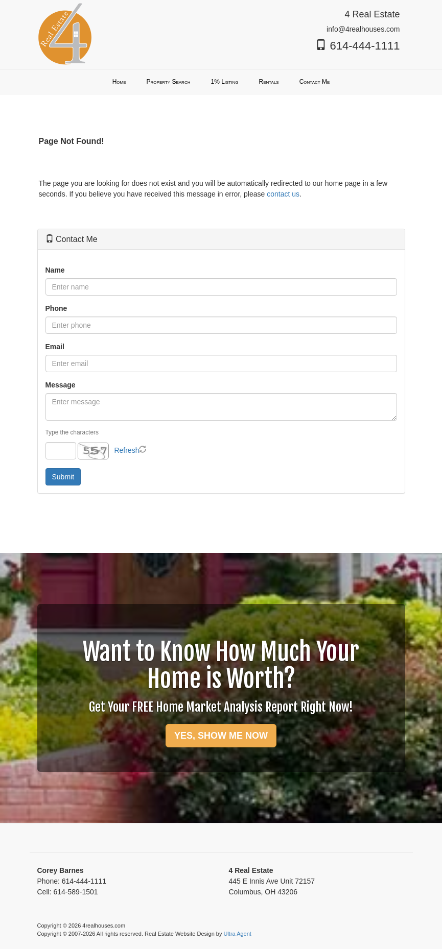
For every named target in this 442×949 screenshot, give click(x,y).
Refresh (126, 450)
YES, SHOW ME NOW (221, 736)
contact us (283, 194)
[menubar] (221, 82)
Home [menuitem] (119, 81)
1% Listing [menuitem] (224, 81)
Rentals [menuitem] (268, 81)
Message (60, 385)
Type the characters (72, 432)
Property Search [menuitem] (169, 81)
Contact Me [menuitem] (314, 81)
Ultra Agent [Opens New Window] (237, 934)
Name (55, 270)
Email (54, 347)
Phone (56, 308)
